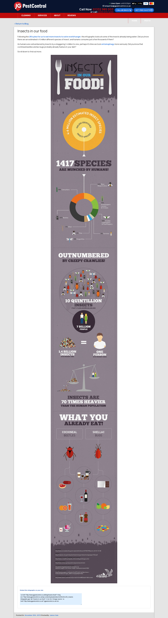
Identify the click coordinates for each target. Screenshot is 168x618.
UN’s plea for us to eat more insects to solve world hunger (55, 36)
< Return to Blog (21, 23)
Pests (147, 20)
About (57, 15)
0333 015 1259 (105, 11)
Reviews (72, 15)
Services (42, 15)
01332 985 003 (103, 9)
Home (134, 20)
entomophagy (107, 44)
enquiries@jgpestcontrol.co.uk (118, 6)
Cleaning (26, 15)
